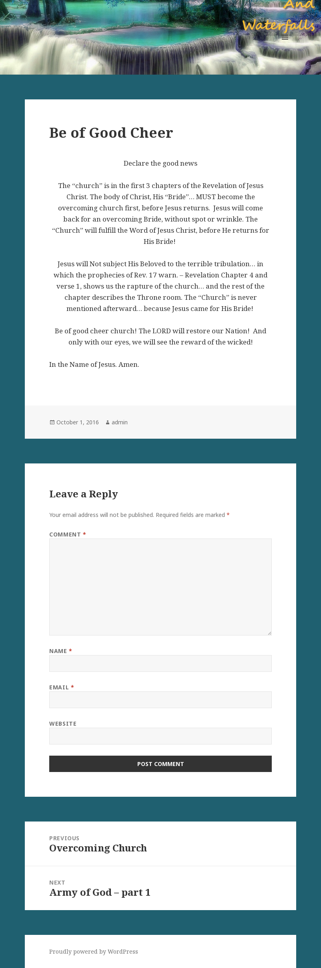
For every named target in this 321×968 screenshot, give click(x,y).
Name (60, 651)
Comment (67, 534)
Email (61, 687)
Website (62, 723)
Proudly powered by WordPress (93, 951)
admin (120, 422)
